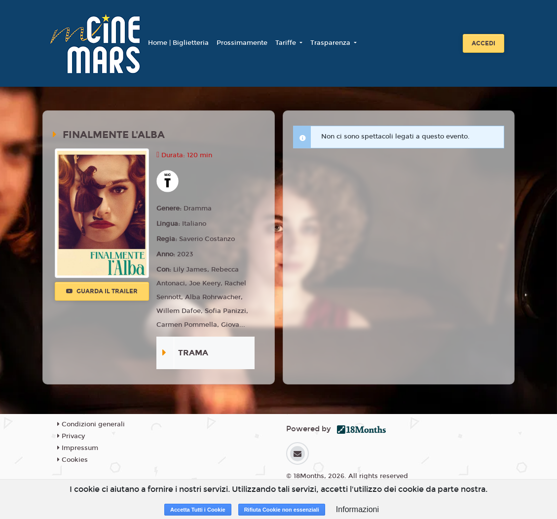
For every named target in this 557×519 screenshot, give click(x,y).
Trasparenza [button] (331, 43)
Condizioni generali (91, 424)
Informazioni (357, 509)
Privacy (71, 436)
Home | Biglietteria (178, 43)
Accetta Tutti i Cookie (197, 510)
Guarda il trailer (102, 291)
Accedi (483, 43)
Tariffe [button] (286, 43)
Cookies (72, 460)
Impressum (77, 448)
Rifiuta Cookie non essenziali (281, 510)
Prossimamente (242, 43)
